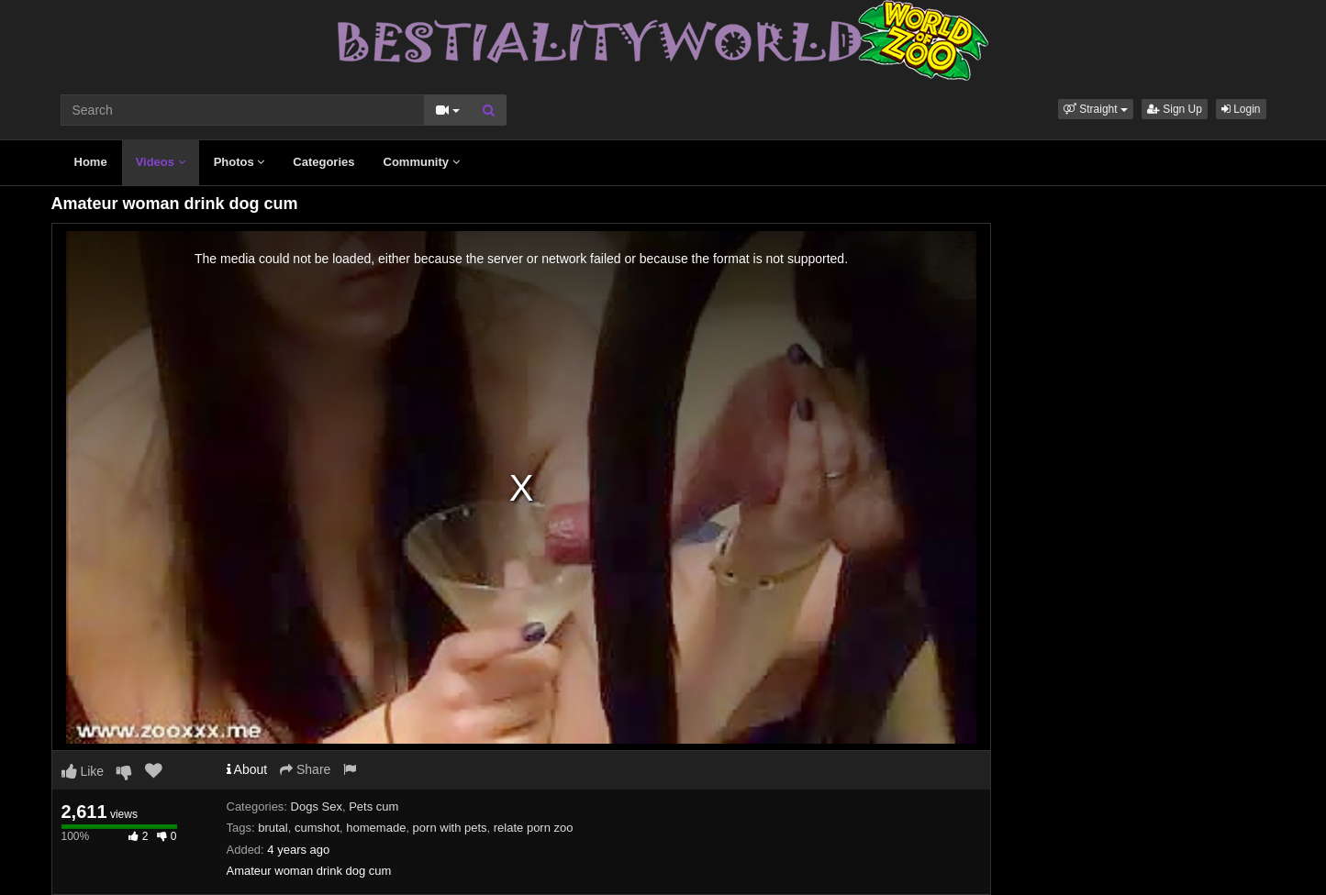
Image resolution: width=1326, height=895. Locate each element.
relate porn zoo (534, 827)
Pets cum (373, 806)
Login (1241, 109)
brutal (273, 827)
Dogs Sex (316, 806)
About (247, 769)
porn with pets (450, 827)
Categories (323, 162)
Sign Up (1174, 109)
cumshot (317, 827)
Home (90, 162)
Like (83, 771)
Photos (239, 162)
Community (422, 162)
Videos (160, 162)
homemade (376, 827)
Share (305, 769)
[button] (1095, 109)
